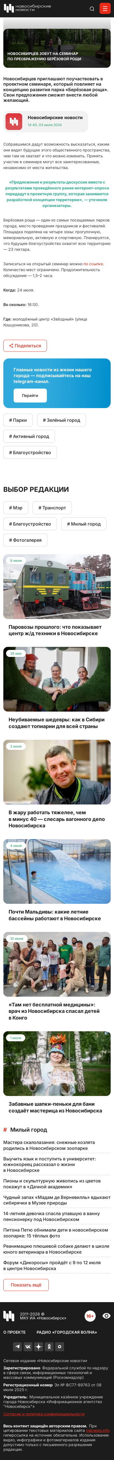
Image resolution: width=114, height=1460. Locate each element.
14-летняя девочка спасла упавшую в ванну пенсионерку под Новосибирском (51, 1216)
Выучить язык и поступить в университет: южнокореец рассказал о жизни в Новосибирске (49, 1164)
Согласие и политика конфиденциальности (44, 1413)
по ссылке (93, 263)
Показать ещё (26, 1285)
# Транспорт (52, 507)
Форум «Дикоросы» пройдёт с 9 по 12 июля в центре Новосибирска (52, 1265)
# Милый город (84, 524)
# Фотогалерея (25, 540)
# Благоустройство (30, 452)
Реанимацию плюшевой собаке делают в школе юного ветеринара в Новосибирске (56, 1249)
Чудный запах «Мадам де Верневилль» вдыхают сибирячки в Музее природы (57, 1200)
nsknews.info (98, 1430)
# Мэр (15, 507)
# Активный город (29, 436)
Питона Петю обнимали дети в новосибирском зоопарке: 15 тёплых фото (55, 1233)
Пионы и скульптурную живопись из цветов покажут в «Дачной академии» (52, 1183)
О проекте (14, 1332)
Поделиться (25, 345)
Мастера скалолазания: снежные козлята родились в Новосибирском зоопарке (49, 1145)
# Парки (18, 420)
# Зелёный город (61, 420)
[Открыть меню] (105, 8)
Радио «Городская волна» (67, 1332)
